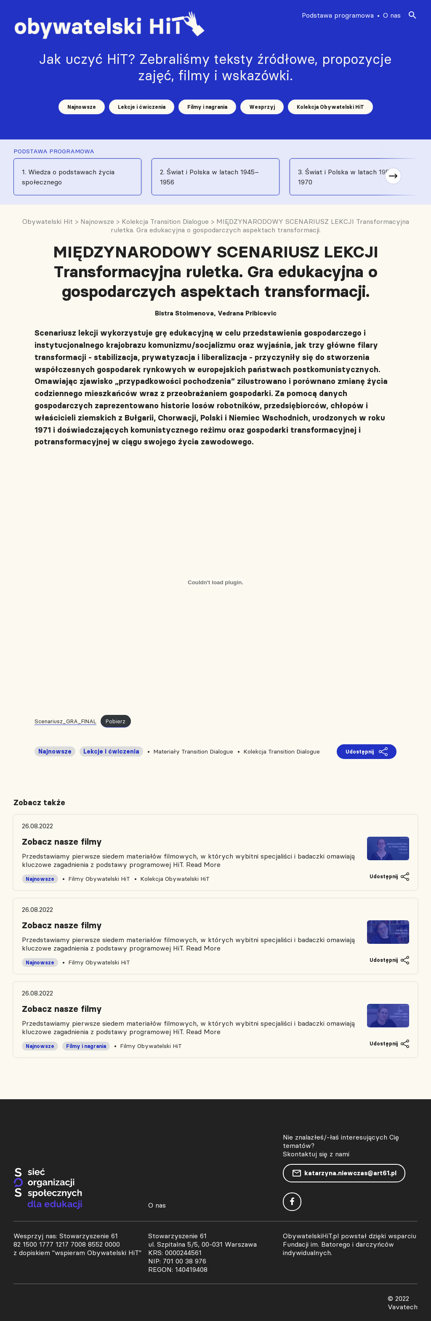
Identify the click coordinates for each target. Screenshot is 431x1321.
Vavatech (403, 1307)
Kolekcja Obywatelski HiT (330, 107)
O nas (392, 15)
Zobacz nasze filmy (62, 842)
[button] (393, 176)
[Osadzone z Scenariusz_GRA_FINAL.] (215, 582)
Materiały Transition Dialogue (193, 751)
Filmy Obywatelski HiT (99, 878)
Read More (203, 864)
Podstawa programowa (338, 15)
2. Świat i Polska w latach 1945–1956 (209, 177)
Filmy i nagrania (207, 107)
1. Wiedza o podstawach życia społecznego (68, 177)
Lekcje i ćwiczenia (141, 107)
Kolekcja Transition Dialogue (281, 751)
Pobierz (115, 721)
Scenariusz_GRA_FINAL (65, 721)
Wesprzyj (262, 107)
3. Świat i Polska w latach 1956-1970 (347, 177)
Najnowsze (81, 107)
